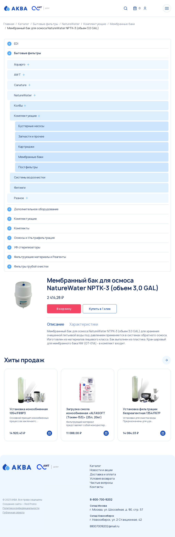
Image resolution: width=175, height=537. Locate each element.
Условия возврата (102, 478)
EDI (16, 43)
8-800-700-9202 (101, 499)
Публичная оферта (13, 512)
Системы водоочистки (29, 177)
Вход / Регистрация (145, 8)
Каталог (23, 24)
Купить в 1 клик (100, 309)
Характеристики (83, 324)
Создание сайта (12, 504)
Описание (55, 324)
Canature (20, 85)
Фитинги (19, 188)
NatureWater (71, 24)
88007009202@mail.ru (104, 526)
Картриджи (26, 147)
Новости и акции (101, 470)
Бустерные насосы (31, 126)
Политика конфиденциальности (21, 508)
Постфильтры (28, 167)
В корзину (64, 309)
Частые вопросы (101, 483)
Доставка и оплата (103, 474)
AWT (17, 75)
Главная (8, 24)
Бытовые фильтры (45, 24)
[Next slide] (166, 360)
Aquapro (19, 64)
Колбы (18, 105)
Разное (19, 198)
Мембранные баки (122, 24)
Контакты (96, 487)
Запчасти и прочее (31, 136)
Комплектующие (94, 24)
